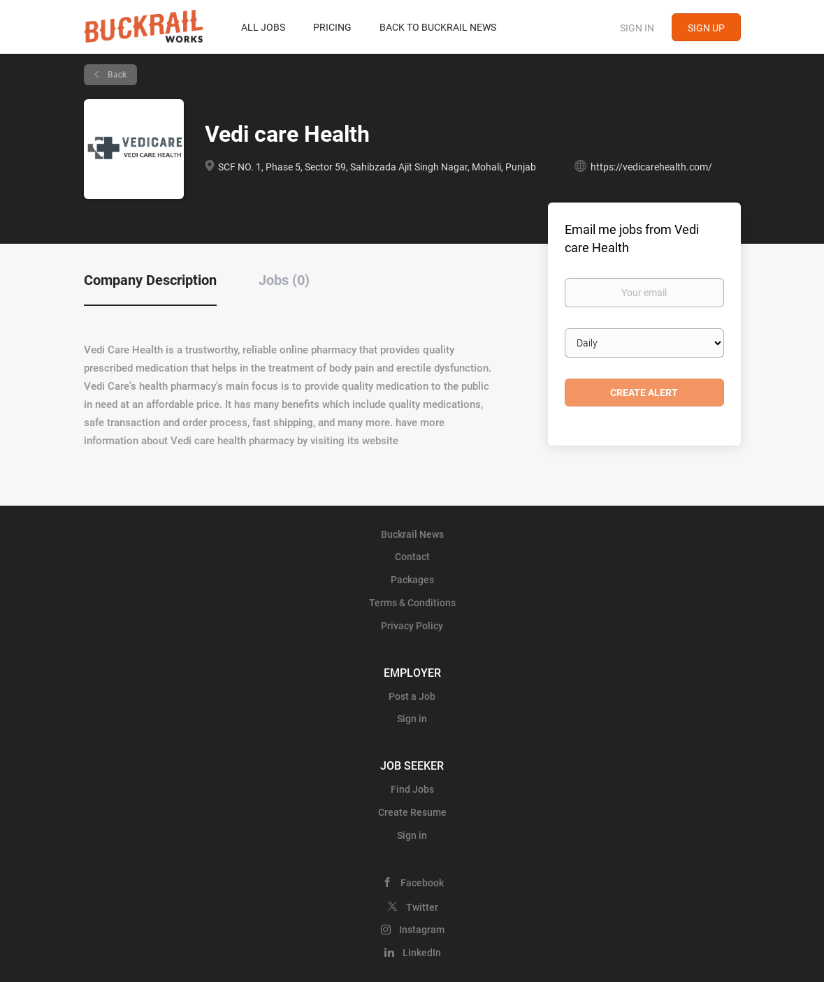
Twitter (422, 907)
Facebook (422, 882)
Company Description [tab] (150, 280)
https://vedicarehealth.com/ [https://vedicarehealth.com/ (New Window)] (651, 167)
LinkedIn (422, 952)
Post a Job (412, 696)
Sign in (637, 28)
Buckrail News (412, 534)
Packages (412, 579)
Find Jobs (412, 789)
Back (116, 75)
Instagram (421, 929)
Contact (412, 556)
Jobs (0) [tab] (284, 280)
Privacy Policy (412, 625)
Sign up (706, 28)
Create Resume (412, 812)
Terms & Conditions (412, 602)
